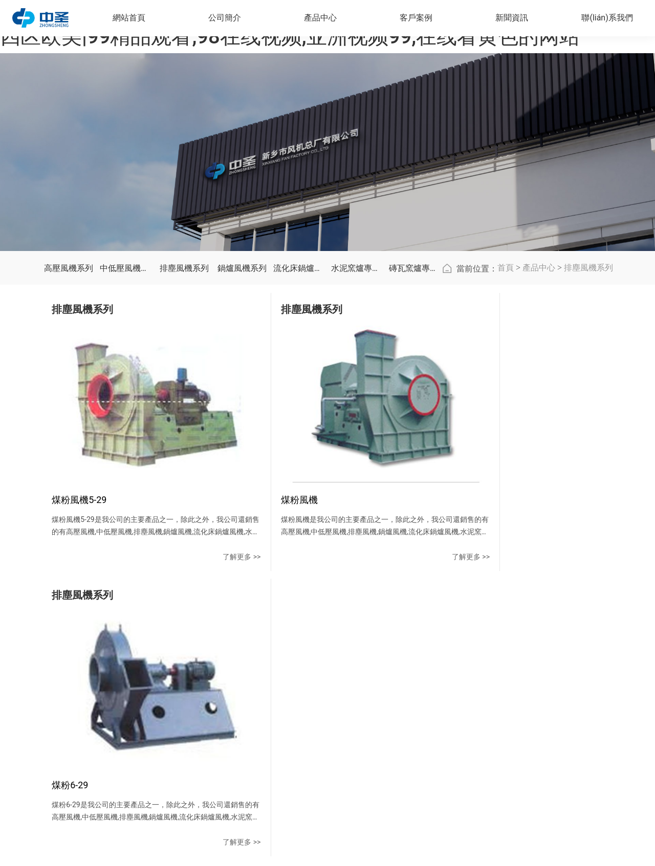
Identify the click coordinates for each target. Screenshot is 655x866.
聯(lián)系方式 (478, 662)
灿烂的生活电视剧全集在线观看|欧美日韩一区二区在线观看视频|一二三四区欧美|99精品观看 (167, 859)
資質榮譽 (230, 699)
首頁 (505, 366)
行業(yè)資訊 (416, 680)
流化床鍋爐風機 (299, 367)
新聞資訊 (414, 638)
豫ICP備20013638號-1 (455, 822)
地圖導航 (470, 699)
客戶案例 (354, 638)
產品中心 (538, 366)
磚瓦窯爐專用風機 (415, 367)
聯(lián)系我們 (485, 638)
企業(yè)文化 (236, 680)
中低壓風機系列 (126, 367)
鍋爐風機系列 (242, 367)
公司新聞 (410, 662)
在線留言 (470, 680)
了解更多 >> (153, 592)
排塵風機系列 (184, 367)
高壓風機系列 (68, 367)
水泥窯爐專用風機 (357, 367)
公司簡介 (234, 638)
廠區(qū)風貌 (237, 717)
